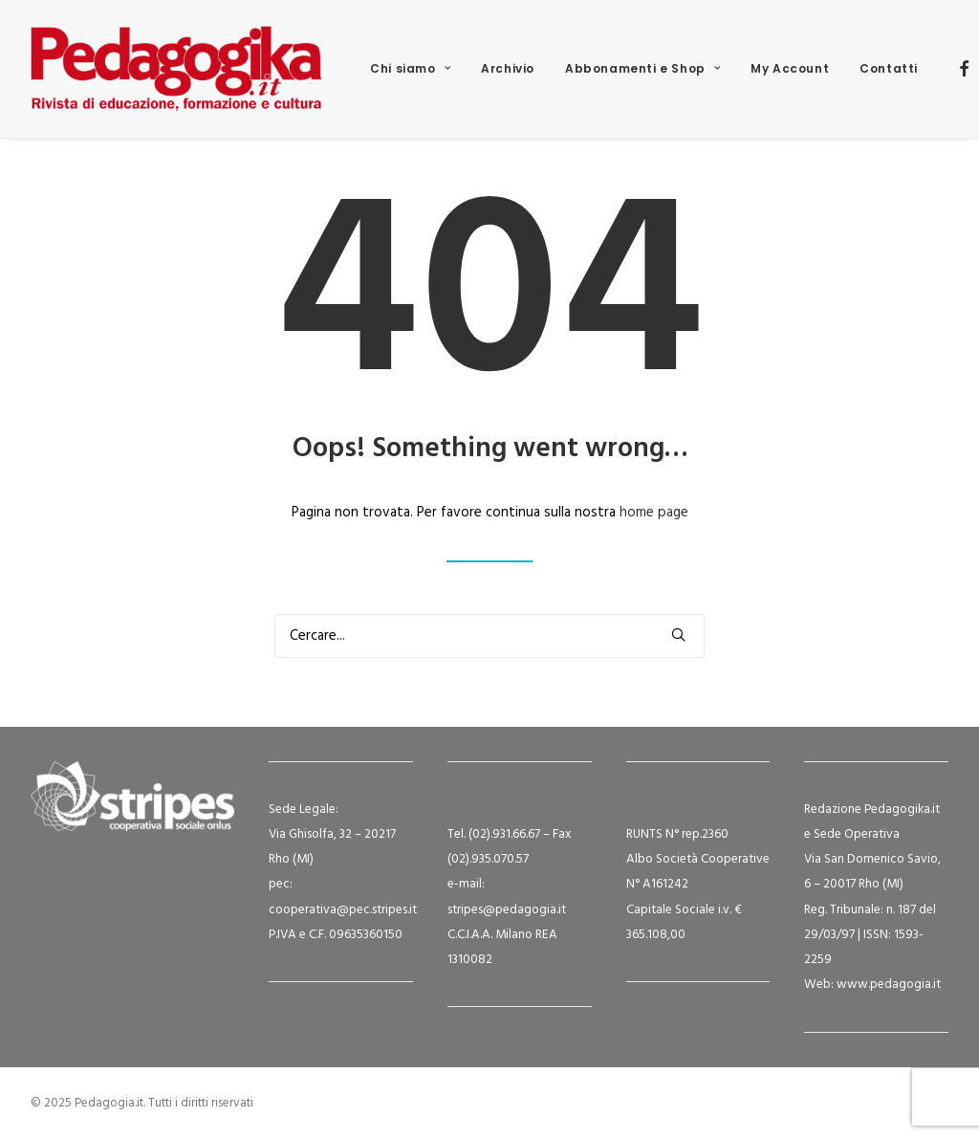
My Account (790, 68)
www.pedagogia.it (889, 985)
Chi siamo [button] (410, 68)
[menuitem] (410, 69)
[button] (965, 69)
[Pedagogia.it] (176, 69)
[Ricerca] (489, 636)
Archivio (507, 68)
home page (654, 512)
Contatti (888, 68)
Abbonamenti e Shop (642, 68)
